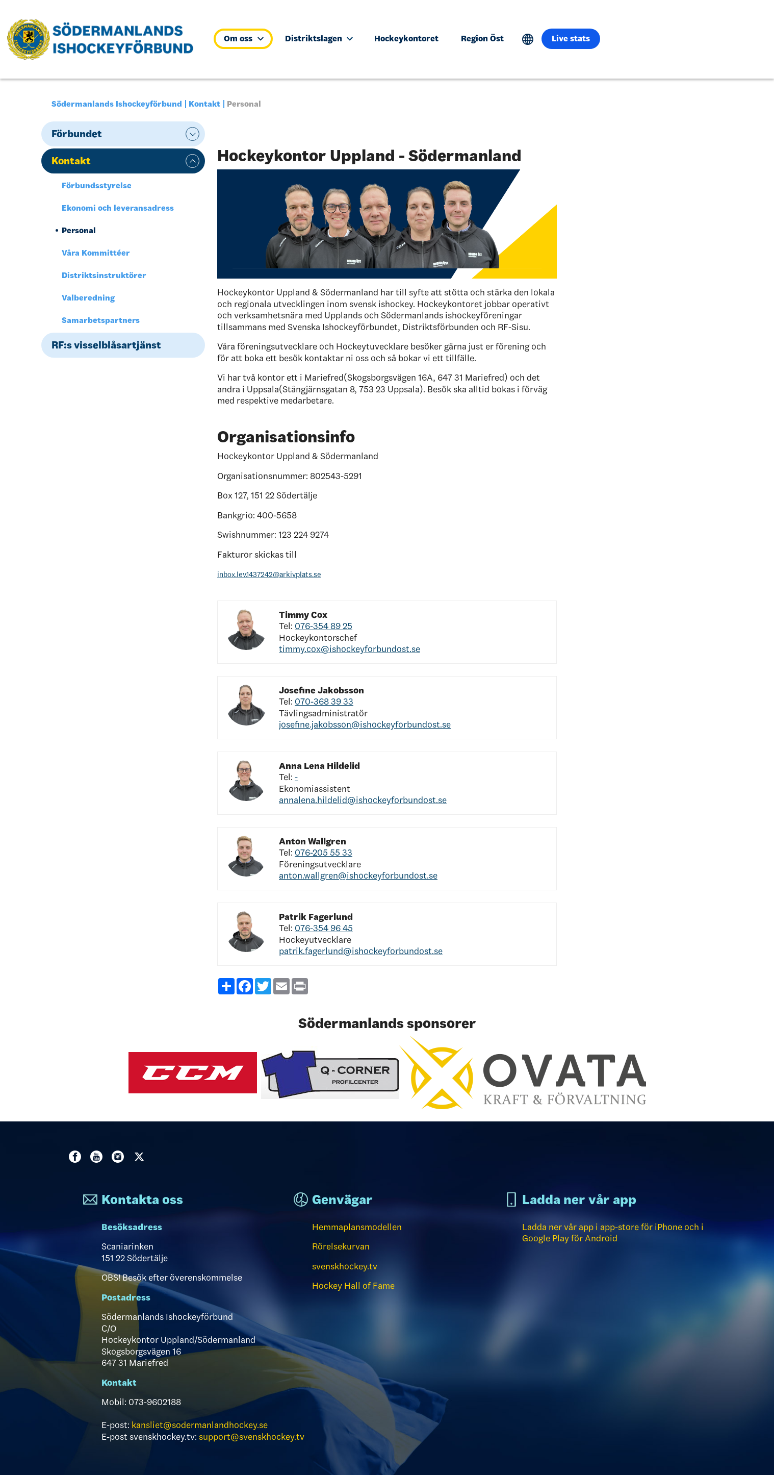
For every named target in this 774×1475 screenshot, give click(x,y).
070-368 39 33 (324, 701)
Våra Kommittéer (96, 253)
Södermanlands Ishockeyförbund (116, 104)
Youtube (98, 1157)
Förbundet (76, 134)
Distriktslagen (319, 38)
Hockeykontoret (406, 38)
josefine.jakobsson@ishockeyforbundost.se (365, 724)
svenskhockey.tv (344, 1266)
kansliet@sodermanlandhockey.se (200, 1425)
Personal (79, 230)
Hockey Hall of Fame (353, 1285)
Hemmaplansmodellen (357, 1227)
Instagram (120, 1157)
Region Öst (482, 38)
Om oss (243, 38)
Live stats (571, 38)
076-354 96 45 (324, 928)
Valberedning (88, 298)
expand (192, 134)
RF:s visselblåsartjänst (106, 345)
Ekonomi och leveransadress (118, 208)
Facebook (77, 1157)
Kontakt (204, 104)
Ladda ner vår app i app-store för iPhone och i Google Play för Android (613, 1232)
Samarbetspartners (101, 320)
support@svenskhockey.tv (251, 1436)
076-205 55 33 (323, 852)
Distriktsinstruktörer (104, 275)
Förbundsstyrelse (97, 185)
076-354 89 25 (323, 626)
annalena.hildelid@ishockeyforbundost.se (363, 800)
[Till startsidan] (104, 39)
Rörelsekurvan (341, 1246)
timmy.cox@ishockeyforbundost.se (349, 649)
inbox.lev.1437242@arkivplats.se (269, 574)
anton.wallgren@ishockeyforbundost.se (358, 875)
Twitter (141, 1157)
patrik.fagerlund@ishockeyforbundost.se (361, 951)
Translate (528, 40)
